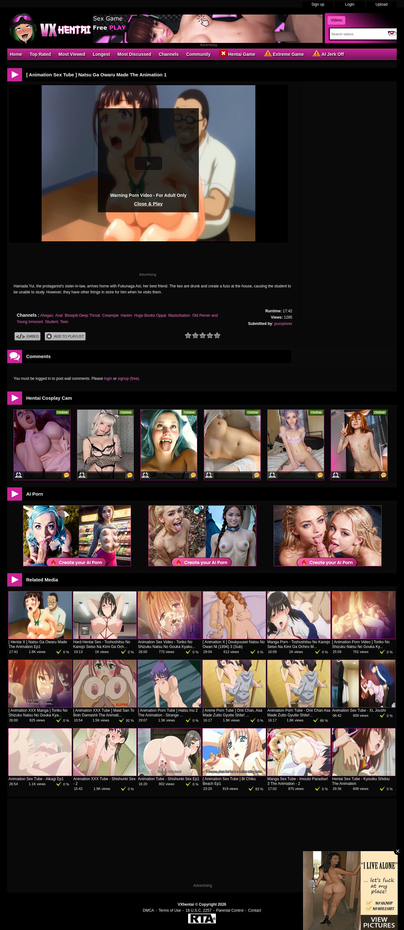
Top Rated (40, 54)
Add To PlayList (65, 336)
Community (198, 54)
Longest (101, 54)
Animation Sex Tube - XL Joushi (359, 710)
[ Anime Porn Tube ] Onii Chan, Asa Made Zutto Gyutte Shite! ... (232, 712)
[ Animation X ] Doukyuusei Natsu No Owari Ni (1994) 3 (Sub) (234, 644)
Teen (64, 322)
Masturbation (179, 315)
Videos (336, 20)
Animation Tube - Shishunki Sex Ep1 (168, 779)
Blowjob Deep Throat (82, 315)
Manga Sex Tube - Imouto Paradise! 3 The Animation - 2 (297, 781)
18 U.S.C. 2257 (198, 910)
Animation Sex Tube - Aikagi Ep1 (36, 779)
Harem (126, 315)
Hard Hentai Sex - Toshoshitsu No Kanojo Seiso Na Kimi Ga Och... (101, 644)
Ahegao (46, 315)
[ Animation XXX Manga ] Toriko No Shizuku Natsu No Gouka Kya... (38, 712)
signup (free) (128, 378)
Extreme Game (283, 54)
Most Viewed (71, 54)
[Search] (357, 34)
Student (51, 322)
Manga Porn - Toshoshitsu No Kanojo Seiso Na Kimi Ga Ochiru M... (298, 644)
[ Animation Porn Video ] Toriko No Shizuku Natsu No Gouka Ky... (360, 644)
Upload (382, 4)
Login (349, 4)
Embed (27, 336)
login (108, 378)
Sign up (318, 4)
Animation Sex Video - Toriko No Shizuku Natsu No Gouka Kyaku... (166, 644)
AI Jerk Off (328, 54)
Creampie (110, 315)
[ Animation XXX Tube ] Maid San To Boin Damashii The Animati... (103, 712)
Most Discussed (134, 54)
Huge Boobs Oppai (150, 315)
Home (16, 54)
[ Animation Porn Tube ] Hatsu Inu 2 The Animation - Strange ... (168, 712)
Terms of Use (170, 910)
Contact (254, 910)
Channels (169, 54)
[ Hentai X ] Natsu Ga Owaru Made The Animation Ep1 (38, 644)
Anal (59, 315)
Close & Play (148, 203)
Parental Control (230, 910)
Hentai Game (236, 54)
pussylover (283, 323)
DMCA (148, 910)
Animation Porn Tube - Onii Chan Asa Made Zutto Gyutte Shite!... (298, 712)
